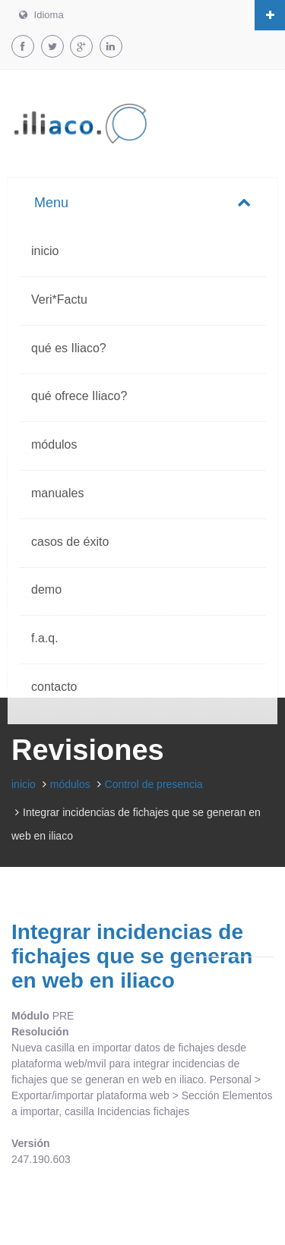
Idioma (41, 14)
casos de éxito (70, 541)
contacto (54, 686)
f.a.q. (45, 638)
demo (46, 589)
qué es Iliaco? (68, 348)
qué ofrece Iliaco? (79, 395)
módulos (54, 444)
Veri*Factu (59, 299)
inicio (45, 250)
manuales (57, 493)
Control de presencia (154, 784)
